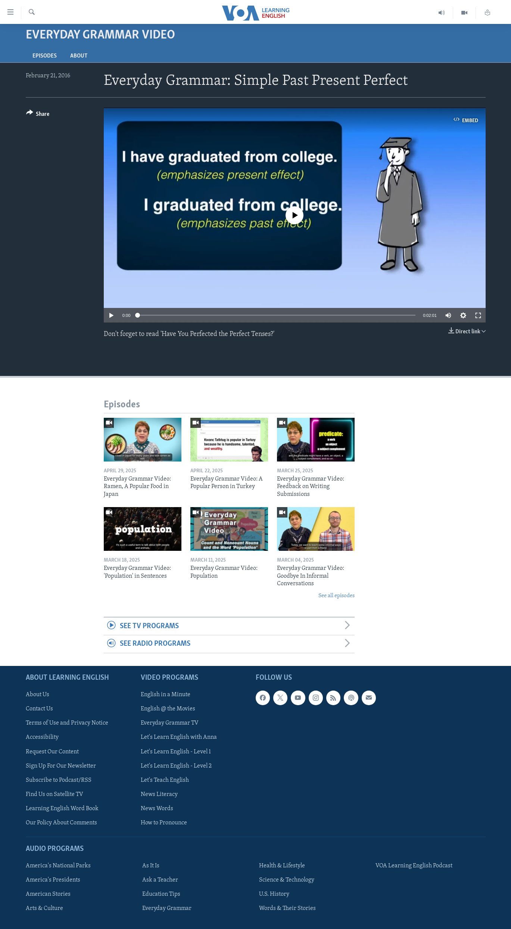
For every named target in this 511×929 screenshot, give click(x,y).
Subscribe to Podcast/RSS (58, 780)
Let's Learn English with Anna (179, 737)
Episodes (44, 56)
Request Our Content (52, 751)
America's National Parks (58, 866)
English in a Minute (165, 695)
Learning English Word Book (62, 809)
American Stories (48, 894)
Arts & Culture (44, 908)
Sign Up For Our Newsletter (61, 766)
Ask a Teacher (160, 880)
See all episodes (336, 596)
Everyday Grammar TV (170, 723)
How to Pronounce (164, 823)
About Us (37, 695)
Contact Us (39, 709)
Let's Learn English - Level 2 (176, 766)
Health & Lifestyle (282, 866)
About (78, 56)
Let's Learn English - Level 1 (176, 751)
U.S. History (274, 894)
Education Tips (161, 894)
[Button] (38, 115)
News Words (157, 809)
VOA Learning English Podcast (414, 866)
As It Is (150, 866)
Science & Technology (286, 880)
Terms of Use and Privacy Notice (67, 723)
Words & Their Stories (287, 908)
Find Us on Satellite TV (54, 794)
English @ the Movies (168, 709)
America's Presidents (53, 880)
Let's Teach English (165, 780)
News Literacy (159, 794)
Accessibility (42, 737)
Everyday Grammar (166, 908)
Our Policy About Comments (61, 823)
